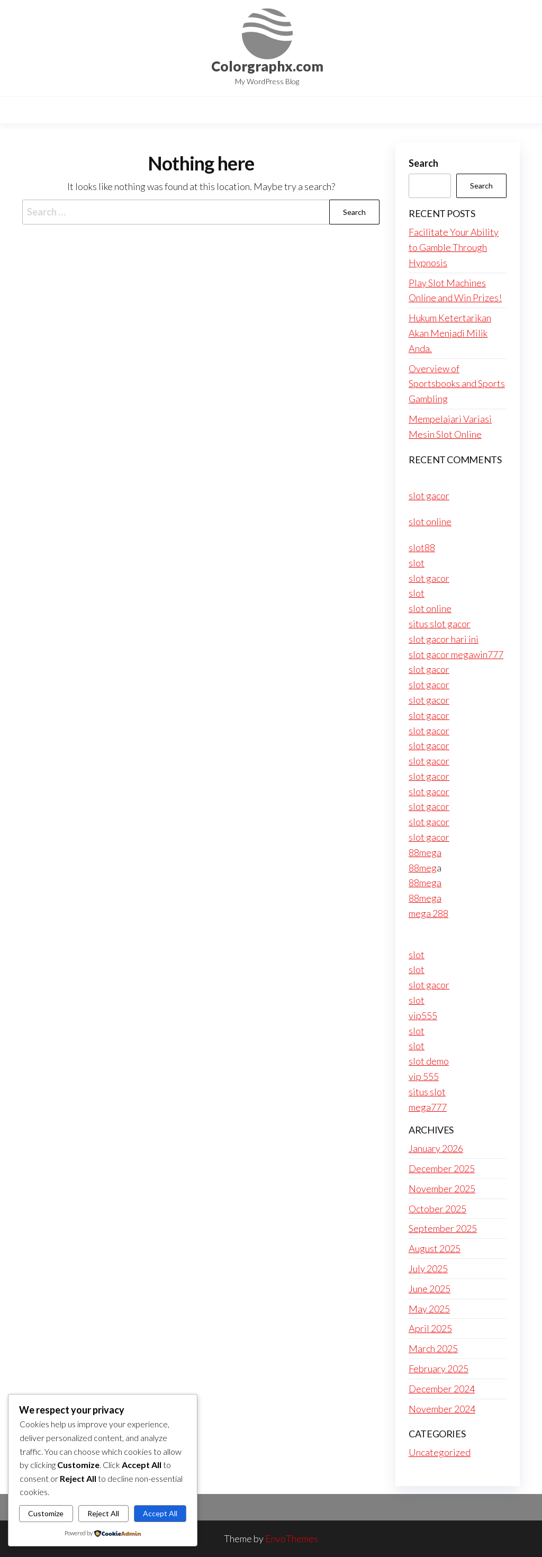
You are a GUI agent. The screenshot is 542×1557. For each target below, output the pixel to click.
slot (416, 563)
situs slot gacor (440, 623)
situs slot (427, 1091)
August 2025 (434, 1248)
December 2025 (442, 1168)
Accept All (160, 1513)
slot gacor (429, 495)
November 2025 (442, 1188)
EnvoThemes (291, 1538)
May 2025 (429, 1309)
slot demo (429, 1061)
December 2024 (442, 1388)
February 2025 (438, 1368)
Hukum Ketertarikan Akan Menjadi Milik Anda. (450, 333)
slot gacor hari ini (443, 639)
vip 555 (424, 1076)
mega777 (428, 1107)
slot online (430, 521)
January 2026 (436, 1148)
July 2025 (428, 1268)
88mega (425, 852)
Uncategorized (440, 1452)
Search (423, 163)
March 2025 (433, 1348)
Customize (46, 1513)
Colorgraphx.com (267, 66)
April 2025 (430, 1328)
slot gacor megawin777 (456, 654)
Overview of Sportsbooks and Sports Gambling (457, 384)
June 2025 (429, 1288)
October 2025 (437, 1208)
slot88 (422, 547)
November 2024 (442, 1409)
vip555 (423, 1015)
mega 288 (428, 913)
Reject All (103, 1513)
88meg (423, 868)
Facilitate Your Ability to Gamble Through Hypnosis (454, 247)
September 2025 (443, 1228)
